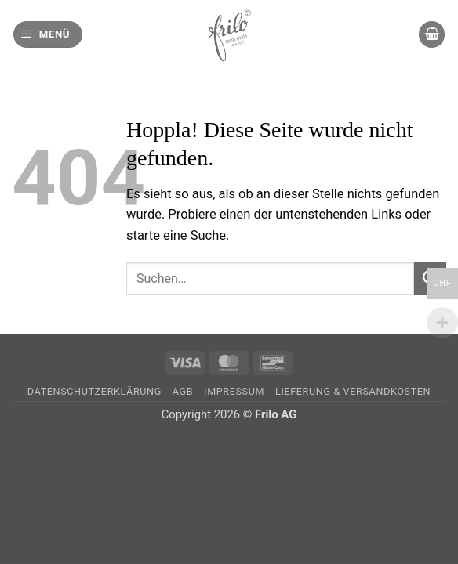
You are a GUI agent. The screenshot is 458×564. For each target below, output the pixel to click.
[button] (47, 34)
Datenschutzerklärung (94, 391)
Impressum (234, 391)
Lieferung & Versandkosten (353, 391)
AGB (183, 391)
